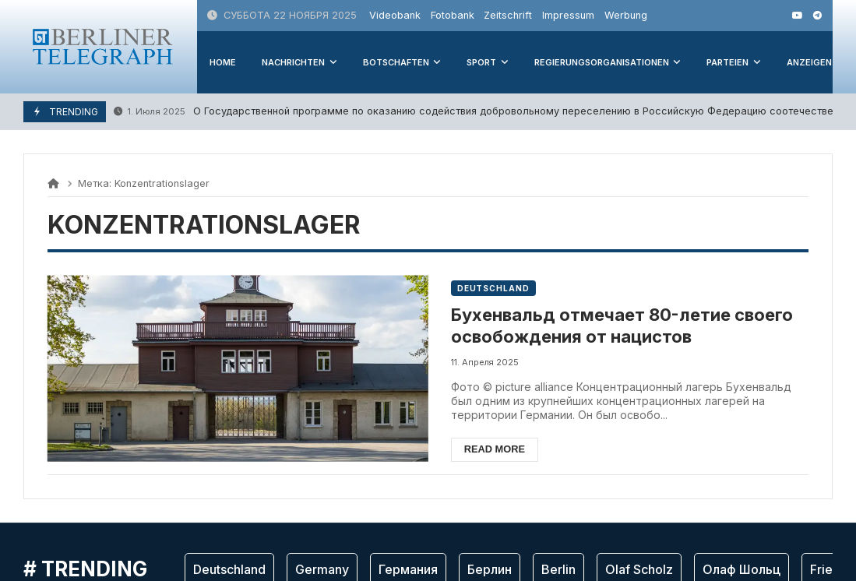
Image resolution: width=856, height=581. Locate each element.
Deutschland (493, 288)
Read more (494, 449)
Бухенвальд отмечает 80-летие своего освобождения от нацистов (622, 326)
